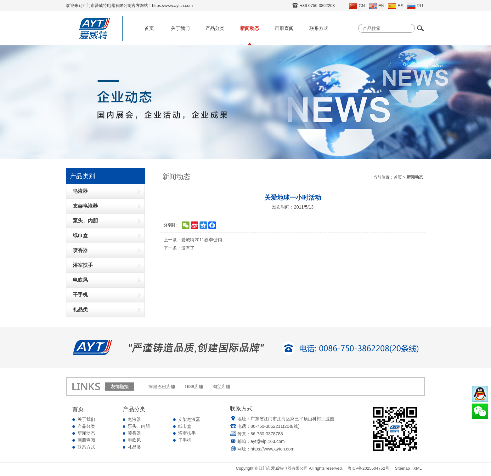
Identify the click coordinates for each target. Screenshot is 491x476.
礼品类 (134, 447)
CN (357, 6)
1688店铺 (193, 386)
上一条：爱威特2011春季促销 (193, 239)
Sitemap (402, 468)
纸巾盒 (184, 426)
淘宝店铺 (221, 386)
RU (415, 6)
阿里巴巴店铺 (162, 386)
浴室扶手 (187, 433)
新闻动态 (249, 28)
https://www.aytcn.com (272, 448)
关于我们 (180, 28)
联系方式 (318, 28)
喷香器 (134, 433)
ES (396, 6)
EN (376, 6)
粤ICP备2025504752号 (368, 468)
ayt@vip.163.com (268, 441)
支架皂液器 (189, 419)
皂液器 (134, 419)
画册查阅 (284, 28)
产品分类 (215, 28)
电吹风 (134, 440)
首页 (149, 28)
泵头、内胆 (139, 426)
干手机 (184, 440)
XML (417, 468)
